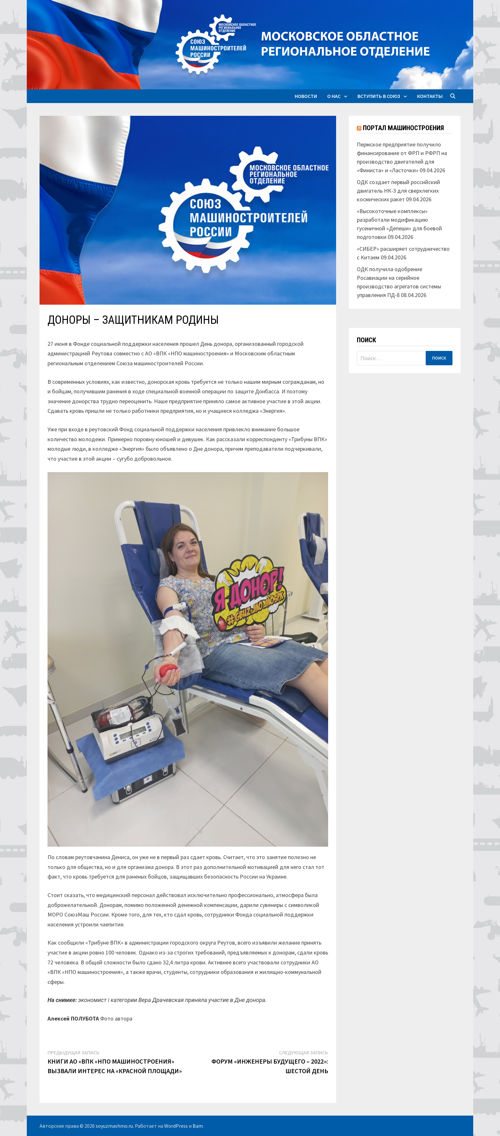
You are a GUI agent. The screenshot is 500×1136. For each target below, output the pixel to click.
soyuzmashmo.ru (114, 1126)
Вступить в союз (378, 96)
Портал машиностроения (403, 128)
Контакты (430, 96)
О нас (334, 96)
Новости (306, 96)
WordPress (176, 1126)
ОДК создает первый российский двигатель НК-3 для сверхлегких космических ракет (398, 190)
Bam (198, 1126)
